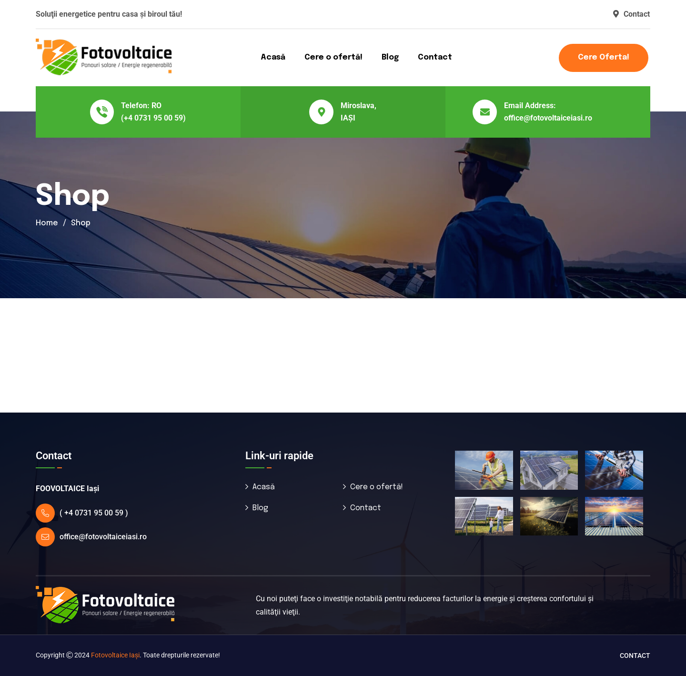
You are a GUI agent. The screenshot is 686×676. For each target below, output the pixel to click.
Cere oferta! (603, 57)
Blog (390, 57)
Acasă (273, 57)
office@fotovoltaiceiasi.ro (548, 117)
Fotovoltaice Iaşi (115, 655)
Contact (631, 14)
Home (47, 223)
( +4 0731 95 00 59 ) (94, 512)
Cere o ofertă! (333, 57)
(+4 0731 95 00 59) (153, 117)
